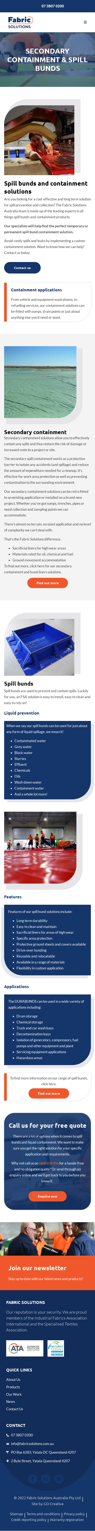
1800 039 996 (49, 1163)
